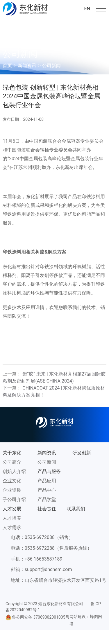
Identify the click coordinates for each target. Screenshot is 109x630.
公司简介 (12, 462)
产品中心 (46, 490)
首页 (7, 65)
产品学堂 (46, 499)
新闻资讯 (27, 65)
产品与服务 (49, 471)
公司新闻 (51, 65)
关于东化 (12, 453)
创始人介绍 (14, 471)
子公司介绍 (14, 499)
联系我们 (76, 509)
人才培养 (12, 518)
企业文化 (12, 481)
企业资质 (12, 490)
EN (87, 8)
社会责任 (46, 509)
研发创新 (81, 453)
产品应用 (46, 481)
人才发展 (12, 509)
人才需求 (12, 527)
